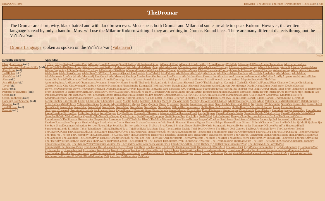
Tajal (125, 128)
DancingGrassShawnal (15, 100)
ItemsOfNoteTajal (125, 94)
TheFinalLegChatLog (284, 131)
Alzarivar (222, 76)
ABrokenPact (79, 64)
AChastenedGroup (148, 64)
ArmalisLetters (152, 79)
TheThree (139, 147)
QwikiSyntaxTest (175, 116)
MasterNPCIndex (150, 100)
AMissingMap (150, 67)
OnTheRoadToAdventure (216, 107)
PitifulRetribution (88, 113)
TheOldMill (273, 137)
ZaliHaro (115, 156)
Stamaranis (219, 125)
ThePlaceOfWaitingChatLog (62, 140)
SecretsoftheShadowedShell (294, 119)
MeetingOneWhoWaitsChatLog (209, 100)
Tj (275, 147)
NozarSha (287, 104)
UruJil (197, 153)
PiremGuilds (246, 110)
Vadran (206, 153)
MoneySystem (149, 104)
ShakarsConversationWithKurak (155, 122)
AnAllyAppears (282, 76)
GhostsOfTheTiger (139, 91)
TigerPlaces (251, 147)
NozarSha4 (94, 107)
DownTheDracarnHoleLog (89, 88)
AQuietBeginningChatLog (82, 70)
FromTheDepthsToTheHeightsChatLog (68, 91)
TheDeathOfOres (117, 131)
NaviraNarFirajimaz (202, 104)
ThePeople (287, 137)
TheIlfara (170, 134)
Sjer (319, 122)
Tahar (83, 128)
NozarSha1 (299, 104)
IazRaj (198, 91)
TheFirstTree (52, 134)
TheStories (263, 3)
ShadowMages (90, 122)
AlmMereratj (117, 76)
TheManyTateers (193, 137)
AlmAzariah (137, 73)
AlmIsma (242, 73)
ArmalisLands (134, 79)
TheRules (277, 3)
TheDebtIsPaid (138, 131)
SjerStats (50, 125)
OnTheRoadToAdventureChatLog (252, 107)
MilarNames (52, 104)
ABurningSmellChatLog (122, 64)
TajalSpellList (137, 128)
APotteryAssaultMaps (304, 67)
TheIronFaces (184, 134)
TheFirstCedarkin (308, 131)
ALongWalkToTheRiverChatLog (94, 67)
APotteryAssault (280, 67)
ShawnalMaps (214, 122)
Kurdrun (119, 97)
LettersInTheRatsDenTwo (215, 97)
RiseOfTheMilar (131, 119)
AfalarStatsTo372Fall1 (95, 73)
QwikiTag (192, 116)
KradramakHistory (56, 97)
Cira (65, 85)
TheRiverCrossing (222, 140)
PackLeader (101, 110)
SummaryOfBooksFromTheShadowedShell (278, 125)
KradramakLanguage (80, 97)
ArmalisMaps (170, 79)
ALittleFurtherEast (295, 64)
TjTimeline (89, 150)
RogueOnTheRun (209, 119)
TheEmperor (219, 131)
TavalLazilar (173, 128)
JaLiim (149, 94)
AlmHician (8, 70)
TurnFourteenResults (57, 153)
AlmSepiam (143, 76)
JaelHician (8, 73)
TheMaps (249, 3)
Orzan (5, 94)
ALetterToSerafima (271, 64)
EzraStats (174, 88)
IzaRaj (140, 94)
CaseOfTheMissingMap (209, 82)
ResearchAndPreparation (93, 119)
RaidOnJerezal (221, 116)
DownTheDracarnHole (58, 88)
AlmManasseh (53, 76)
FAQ (184, 88)
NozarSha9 (164, 107)
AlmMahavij (283, 73)
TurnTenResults (80, 153)
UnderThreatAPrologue (179, 153)
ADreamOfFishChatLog (193, 64)
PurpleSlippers (206, 113)
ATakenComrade (208, 70)
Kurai (97, 97)
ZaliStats (143, 156)
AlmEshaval (168, 73)
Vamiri (228, 153)
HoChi (189, 91)
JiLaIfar (187, 94)
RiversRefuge (189, 119)
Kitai (251, 94)
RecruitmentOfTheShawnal (61, 119)
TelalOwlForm (206, 128)
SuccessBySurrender (239, 125)
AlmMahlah (299, 73)
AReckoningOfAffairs (112, 70)
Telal (194, 128)
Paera (112, 110)
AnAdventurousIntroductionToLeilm (251, 76)
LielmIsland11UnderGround (274, 97)
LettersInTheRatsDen (186, 97)
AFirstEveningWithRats (223, 64)
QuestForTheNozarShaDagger (101, 116)
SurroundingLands (56, 128)
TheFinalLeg (263, 131)
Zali (106, 156)
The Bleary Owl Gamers (230, 128)
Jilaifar (201, 94)
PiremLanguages (282, 110)
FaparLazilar (194, 88)
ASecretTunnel (167, 70)
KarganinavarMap (237, 94)
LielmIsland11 (248, 97)
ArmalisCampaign (114, 79)
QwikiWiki (205, 116)
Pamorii (7, 110)
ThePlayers (310, 3)
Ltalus (118, 100)
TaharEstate (94, 128)
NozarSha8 (150, 107)
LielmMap (298, 97)
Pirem (147, 110)
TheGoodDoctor (120, 134)
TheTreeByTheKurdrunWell (179, 147)
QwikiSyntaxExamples (150, 116)
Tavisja (186, 128)
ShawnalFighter (195, 122)
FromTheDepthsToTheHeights (303, 88)
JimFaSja (212, 94)
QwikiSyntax (128, 116)
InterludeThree (294, 91)
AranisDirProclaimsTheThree (75, 79)
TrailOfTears (10, 107)
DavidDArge (238, 85)
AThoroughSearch (229, 70)
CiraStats (90, 85)
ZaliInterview (129, 156)
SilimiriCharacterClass (265, 122)
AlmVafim (8, 76)
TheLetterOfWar (89, 137)
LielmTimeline (54, 100)
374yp (67, 64)
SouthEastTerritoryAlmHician (130, 125)
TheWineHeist (234, 147)
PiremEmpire (293, 3)
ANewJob (264, 67)
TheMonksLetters (238, 137)
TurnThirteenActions (102, 153)
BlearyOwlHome (12, 3)
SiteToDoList (288, 122)
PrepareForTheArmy (14, 91)
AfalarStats (51, 73)
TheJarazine (200, 134)
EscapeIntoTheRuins (149, 88)
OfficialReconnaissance (186, 107)
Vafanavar (121, 47)
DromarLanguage (26, 47)
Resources (115, 119)
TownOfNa (103, 150)
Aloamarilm (209, 76)
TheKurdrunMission (275, 134)
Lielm (234, 97)
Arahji (296, 76)
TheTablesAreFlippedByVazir (115, 147)
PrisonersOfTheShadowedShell (178, 113)
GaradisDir (99, 91)
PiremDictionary (212, 110)
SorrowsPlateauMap (100, 125)
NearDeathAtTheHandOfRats (232, 104)
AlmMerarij (101, 76)
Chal (252, 82)
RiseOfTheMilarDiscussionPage (161, 119)
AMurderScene (168, 67)
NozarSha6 (122, 107)
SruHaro (154, 125)
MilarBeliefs (272, 100)
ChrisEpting (305, 82)
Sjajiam (312, 122)
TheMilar (221, 137)
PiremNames (313, 110)
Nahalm (185, 104)
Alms (5, 79)
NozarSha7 (136, 107)
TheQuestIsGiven (172, 140)
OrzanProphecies (12, 97)
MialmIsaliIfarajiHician (242, 100)
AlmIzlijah (255, 73)
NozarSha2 (66, 107)
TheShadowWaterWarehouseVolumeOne (96, 143)
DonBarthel (278, 85)
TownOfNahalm (120, 150)
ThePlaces (86, 140)
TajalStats (152, 128)
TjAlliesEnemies (287, 147)
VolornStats (305, 153)
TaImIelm (73, 128)
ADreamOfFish (169, 64)
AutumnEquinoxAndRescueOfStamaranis (70, 82)
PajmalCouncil (124, 110)
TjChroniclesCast (71, 150)
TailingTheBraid (112, 128)
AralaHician (9, 82)
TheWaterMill (216, 147)
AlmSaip (130, 76)
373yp (59, 64)
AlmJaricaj (269, 73)
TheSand (269, 140)
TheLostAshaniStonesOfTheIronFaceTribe (124, 137)
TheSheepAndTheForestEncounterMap (223, 143)
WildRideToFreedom (90, 156)
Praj (119, 113)
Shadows (130, 122)
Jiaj (321, 3)
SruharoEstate (184, 125)
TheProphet (155, 140)
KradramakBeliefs (291, 94)
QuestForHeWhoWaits (229, 113)
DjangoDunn (262, 85)
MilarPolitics (68, 104)
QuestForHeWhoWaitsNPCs (298, 113)
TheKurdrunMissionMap (303, 134)
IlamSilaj (245, 91)
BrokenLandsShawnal (181, 82)
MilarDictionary (290, 100)
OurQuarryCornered (57, 110)
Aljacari (125, 73)
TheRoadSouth (242, 140)
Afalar (294, 70)
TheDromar (204, 131)
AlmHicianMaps (227, 73)
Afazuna (114, 73)
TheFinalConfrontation (241, 131)
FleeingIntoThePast (235, 88)
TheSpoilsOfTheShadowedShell (64, 147)
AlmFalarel (183, 73)
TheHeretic (157, 134)
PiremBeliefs (160, 110)
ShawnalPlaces (233, 122)
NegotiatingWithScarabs (265, 104)
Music (162, 104)
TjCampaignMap (308, 147)
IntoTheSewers (77, 94)
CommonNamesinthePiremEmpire (117, 85)
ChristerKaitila (53, 85)
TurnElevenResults (239, 150)
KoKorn (260, 94)
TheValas (202, 147)
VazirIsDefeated (242, 153)
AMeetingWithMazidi (127, 67)
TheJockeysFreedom (221, 134)
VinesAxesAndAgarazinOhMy (270, 153)
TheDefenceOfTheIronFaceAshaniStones (171, 131)
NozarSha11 (52, 107)
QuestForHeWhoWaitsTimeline (63, 116)
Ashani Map (239, 79)
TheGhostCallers (99, 134)
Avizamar (101, 82)
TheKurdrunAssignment (248, 134)
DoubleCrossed (294, 85)
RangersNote (239, 116)
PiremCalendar (178, 110)
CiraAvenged (77, 85)
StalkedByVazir (202, 125)
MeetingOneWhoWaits (175, 100)
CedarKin (242, 82)
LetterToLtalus (164, 97)
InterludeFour (260, 91)
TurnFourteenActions (296, 150)
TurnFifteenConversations (267, 150)
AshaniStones (195, 79)
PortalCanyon (108, 113)
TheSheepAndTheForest (185, 143)
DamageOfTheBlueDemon (155, 85)
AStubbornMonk (187, 70)
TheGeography (80, 134)
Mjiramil (105, 104)
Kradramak (272, 94)
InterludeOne (276, 91)
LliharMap (107, 100)
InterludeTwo (311, 91)
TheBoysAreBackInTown (261, 128)
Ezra (165, 88)
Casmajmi (230, 82)
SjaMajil (302, 122)
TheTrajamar (153, 147)
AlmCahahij (152, 73)
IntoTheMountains (56, 94)
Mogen (136, 104)
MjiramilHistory (121, 104)
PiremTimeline (54, 113)
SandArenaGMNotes (246, 119)
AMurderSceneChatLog (243, 67)
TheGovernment (140, 134)
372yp (50, 64)
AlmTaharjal (173, 76)
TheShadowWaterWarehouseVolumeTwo (145, 143)
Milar (260, 100)
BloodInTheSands (139, 82)
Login (319, 55)
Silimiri (246, 122)
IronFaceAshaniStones (100, 94)
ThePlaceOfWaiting (306, 137)
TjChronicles (52, 150)
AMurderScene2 (187, 67)
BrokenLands (159, 82)
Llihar (5, 88)
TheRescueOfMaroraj (197, 140)
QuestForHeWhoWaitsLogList (262, 113)
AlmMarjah (70, 76)
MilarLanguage (309, 100)
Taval (5, 85)
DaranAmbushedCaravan (215, 85)
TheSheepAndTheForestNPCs (20, 67)
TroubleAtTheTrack (192, 150)
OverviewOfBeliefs (81, 110)
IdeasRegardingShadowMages (221, 91)
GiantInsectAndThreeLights (168, 91)
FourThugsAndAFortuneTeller (266, 88)
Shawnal (7, 104)
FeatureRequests (213, 88)
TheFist (65, 134)
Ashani (182, 79)
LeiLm (150, 97)
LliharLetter (93, 100)
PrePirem (127, 113)
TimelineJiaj (265, 147)
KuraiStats (107, 97)
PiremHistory (263, 110)
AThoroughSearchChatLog (256, 70)
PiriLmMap (70, 113)
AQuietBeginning (55, 70)
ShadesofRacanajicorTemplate (63, 122)
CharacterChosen (287, 82)
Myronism (173, 104)
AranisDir (51, 79)
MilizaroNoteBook (88, 104)
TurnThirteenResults (128, 153)
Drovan (131, 88)
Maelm (127, 100)
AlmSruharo (158, 76)
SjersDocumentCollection (71, 125)
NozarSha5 (108, 107)
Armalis (98, 79)
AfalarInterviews (309, 70)
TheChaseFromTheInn (290, 128)
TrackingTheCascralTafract (147, 150)
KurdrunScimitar (135, 97)
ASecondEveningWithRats (142, 70)
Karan (222, 94)
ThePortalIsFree (137, 140)
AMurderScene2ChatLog (213, 67)
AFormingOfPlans (249, 64)
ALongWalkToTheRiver (59, 67)
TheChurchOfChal (56, 131)
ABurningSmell (97, 64)
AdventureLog (281, 70)
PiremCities (194, 110)
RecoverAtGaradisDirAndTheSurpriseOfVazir (275, 116)
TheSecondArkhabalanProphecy (294, 140)
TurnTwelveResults (152, 153)
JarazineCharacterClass (167, 94)
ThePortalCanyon (116, 140)
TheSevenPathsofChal (58, 143)
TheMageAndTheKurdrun (166, 137)
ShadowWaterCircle (112, 122)
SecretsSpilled (268, 119)
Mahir (135, 100)
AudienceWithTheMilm (261, 79)
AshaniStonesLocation (217, 79)
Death (250, 85)
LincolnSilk (70, 100)
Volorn (294, 153)
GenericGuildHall (117, 91)
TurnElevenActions (215, 150)
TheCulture (100, 131)
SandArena (226, 119)
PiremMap (299, 110)
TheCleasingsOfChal (80, 131)
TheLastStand (70, 137)
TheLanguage (53, 137)
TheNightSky (258, 137)
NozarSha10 (314, 104)
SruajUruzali (167, 125)
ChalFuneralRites (265, 82)
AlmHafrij (196, 73)
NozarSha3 (80, 107)
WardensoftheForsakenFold (61, 156)
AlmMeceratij (85, 76)
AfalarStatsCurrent (70, 73)
